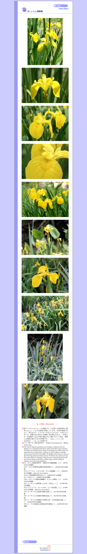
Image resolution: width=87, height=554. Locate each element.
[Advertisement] (45, 523)
